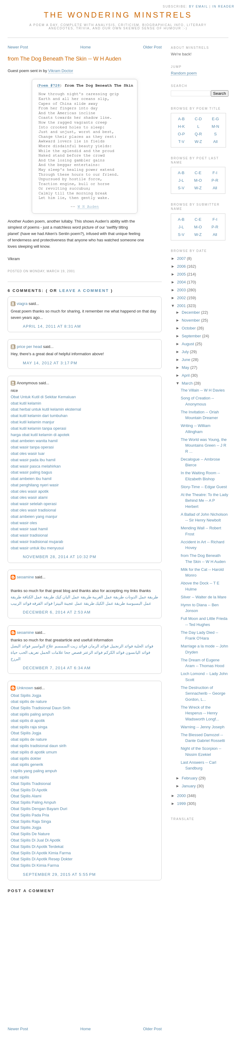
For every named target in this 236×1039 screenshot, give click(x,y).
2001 (181, 305)
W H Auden (88, 207)
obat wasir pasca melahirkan (36, 466)
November (191, 320)
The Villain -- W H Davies (203, 390)
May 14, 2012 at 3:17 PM (50, 363)
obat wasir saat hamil (29, 529)
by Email (198, 6)
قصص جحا (73, 652)
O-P (181, 134)
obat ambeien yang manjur (34, 516)
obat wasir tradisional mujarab (37, 541)
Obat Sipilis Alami (26, 796)
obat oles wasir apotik (30, 491)
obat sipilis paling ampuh (32, 714)
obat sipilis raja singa (29, 727)
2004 (181, 282)
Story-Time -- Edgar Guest (204, 487)
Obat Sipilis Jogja (26, 695)
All (215, 141)
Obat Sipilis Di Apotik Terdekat (37, 846)
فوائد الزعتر (93, 652)
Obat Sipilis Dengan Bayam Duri (39, 808)
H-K (181, 126)
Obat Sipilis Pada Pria (30, 815)
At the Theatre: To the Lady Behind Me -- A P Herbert (204, 500)
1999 (181, 803)
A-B (181, 119)
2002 (181, 298)
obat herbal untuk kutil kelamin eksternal (46, 409)
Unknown (25, 688)
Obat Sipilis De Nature (30, 834)
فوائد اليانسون (138, 652)
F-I (215, 172)
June (186, 359)
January (189, 786)
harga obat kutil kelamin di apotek (40, 434)
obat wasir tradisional (29, 535)
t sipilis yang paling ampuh (34, 771)
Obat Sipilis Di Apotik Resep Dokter (41, 859)
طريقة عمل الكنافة (38, 597)
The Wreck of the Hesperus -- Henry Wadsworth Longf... (200, 713)
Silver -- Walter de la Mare (204, 597)
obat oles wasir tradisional (33, 510)
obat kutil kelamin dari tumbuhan (39, 415)
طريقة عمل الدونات (141, 597)
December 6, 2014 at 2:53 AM (57, 612)
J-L (181, 180)
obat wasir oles (24, 523)
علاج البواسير (43, 646)
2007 (181, 258)
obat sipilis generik (27, 764)
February (189, 778)
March (187, 383)
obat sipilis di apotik (28, 720)
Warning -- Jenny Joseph (202, 727)
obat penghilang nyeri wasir (35, 485)
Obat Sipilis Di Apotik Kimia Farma (41, 853)
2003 (181, 290)
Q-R (198, 134)
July (185, 351)
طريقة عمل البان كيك (73, 597)
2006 (181, 266)
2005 (181, 274)
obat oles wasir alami (29, 497)
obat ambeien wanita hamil (34, 440)
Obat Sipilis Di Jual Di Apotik (35, 840)
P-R (214, 180)
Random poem (184, 73)
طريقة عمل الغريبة (108, 597)
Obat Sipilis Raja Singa (31, 821)
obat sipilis (20, 777)
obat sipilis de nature (29, 701)
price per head (29, 346)
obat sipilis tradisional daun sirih (38, 745)
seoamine (25, 577)
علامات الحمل (51, 652)
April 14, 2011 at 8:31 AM (52, 326)
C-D (198, 119)
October (189, 328)
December (191, 312)
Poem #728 (49, 86)
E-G (215, 119)
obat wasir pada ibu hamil (33, 460)
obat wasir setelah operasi (33, 503)
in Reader (224, 6)
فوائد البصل (20, 646)
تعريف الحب (29, 652)
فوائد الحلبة (143, 646)
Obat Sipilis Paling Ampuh (33, 802)
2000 (181, 795)
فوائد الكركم (114, 652)
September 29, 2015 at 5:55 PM (59, 874)
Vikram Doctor (60, 70)
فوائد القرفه (41, 603)
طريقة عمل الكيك (110, 603)
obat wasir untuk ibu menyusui (37, 548)
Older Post (152, 47)
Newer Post (18, 47)
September (191, 336)
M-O (198, 180)
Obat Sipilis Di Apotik (29, 790)
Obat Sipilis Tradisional (31, 783)
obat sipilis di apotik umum (34, 752)
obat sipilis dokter (26, 758)
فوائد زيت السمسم (71, 646)
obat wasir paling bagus (31, 472)
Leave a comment (84, 290)
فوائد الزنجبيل (121, 646)
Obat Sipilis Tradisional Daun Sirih (40, 708)
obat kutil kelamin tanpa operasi (38, 428)
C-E (197, 172)
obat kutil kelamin (26, 403)
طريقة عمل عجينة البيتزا (74, 603)
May (185, 367)
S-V (181, 188)
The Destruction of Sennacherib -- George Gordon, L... (203, 693)
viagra (22, 303)
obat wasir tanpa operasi (32, 447)
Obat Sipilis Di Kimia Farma (35, 865)
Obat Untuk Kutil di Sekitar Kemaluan (43, 397)
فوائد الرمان (98, 646)
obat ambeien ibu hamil (31, 478)
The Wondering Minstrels (118, 15)
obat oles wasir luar (28, 453)
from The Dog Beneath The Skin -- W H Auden (64, 59)
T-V (181, 141)
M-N (215, 126)
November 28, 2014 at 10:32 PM (59, 556)
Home (85, 47)
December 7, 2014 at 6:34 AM (57, 668)
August (188, 344)
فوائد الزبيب (21, 603)
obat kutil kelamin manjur (32, 422)
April (186, 375)
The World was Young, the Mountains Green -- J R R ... (204, 445)
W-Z (198, 141)
